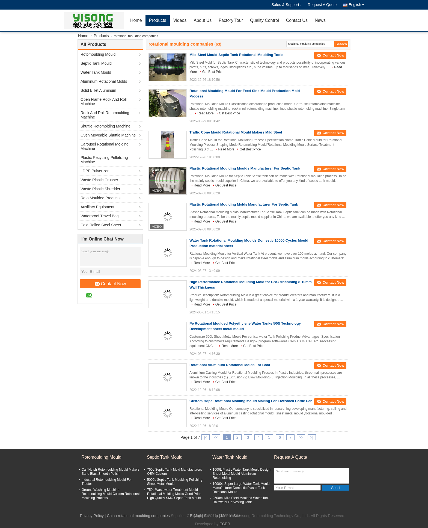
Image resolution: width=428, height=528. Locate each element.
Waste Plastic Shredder (100, 189)
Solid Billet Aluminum (98, 90)
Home (136, 20)
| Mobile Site (229, 516)
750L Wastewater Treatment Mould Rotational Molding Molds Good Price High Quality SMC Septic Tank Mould (174, 494)
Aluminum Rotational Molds (104, 81)
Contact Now (110, 283)
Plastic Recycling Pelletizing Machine (104, 159)
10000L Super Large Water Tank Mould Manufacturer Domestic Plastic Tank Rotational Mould (241, 488)
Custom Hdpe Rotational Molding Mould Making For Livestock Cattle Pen (251, 401)
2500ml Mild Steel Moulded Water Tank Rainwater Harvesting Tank (241, 500)
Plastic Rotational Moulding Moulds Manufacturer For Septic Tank (244, 168)
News (320, 20)
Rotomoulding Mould (98, 54)
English (356, 4)
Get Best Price (212, 72)
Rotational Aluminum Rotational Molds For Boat (229, 365)
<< (216, 437)
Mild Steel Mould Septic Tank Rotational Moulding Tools (236, 55)
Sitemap (211, 516)
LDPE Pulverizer (95, 171)
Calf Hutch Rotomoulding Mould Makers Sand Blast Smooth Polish (110, 472)
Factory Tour (231, 20)
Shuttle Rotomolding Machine (105, 126)
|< (205, 437)
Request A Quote (322, 4)
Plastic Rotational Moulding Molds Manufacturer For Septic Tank (243, 204)
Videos (180, 20)
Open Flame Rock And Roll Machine (104, 101)
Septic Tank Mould (96, 63)
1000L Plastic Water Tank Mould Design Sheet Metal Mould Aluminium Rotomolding (242, 474)
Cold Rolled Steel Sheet (101, 225)
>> (301, 437)
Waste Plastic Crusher (99, 180)
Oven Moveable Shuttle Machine (108, 135)
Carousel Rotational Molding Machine (105, 146)
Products (157, 20)
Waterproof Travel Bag (100, 216)
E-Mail (195, 516)
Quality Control (264, 20)
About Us (203, 20)
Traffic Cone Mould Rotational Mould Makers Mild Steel (235, 132)
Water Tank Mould (96, 72)
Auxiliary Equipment (97, 207)
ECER (224, 524)
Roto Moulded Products (100, 198)
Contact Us (297, 20)
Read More (205, 113)
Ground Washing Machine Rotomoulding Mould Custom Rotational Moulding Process (110, 494)
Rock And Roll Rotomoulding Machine (105, 115)
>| (311, 437)
